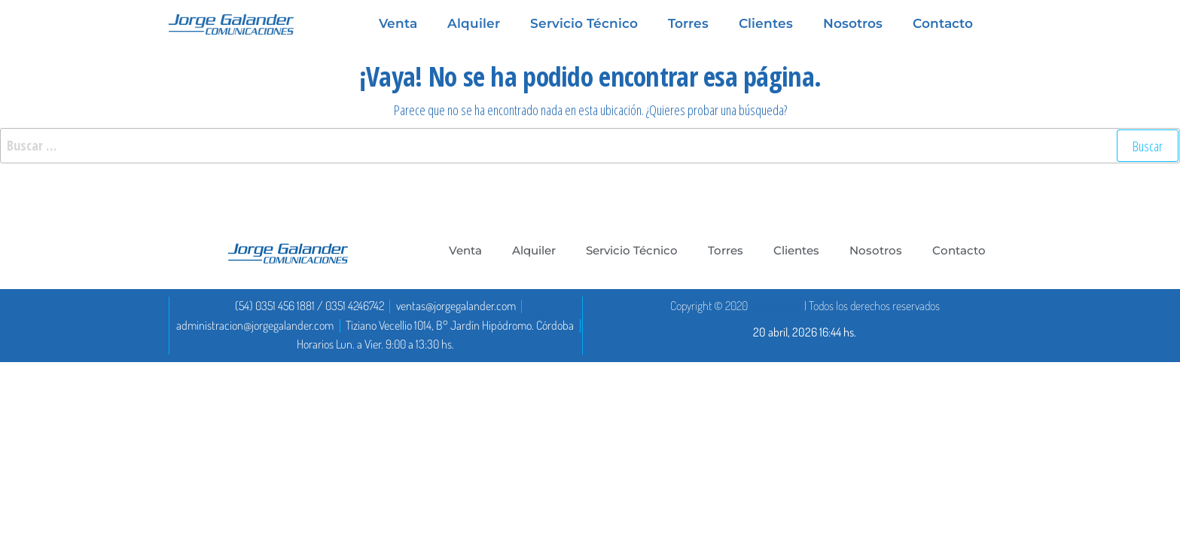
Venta (465, 250)
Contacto (959, 250)
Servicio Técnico (632, 250)
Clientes (796, 250)
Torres (725, 250)
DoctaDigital (776, 305)
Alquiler (534, 250)
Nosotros (875, 250)
